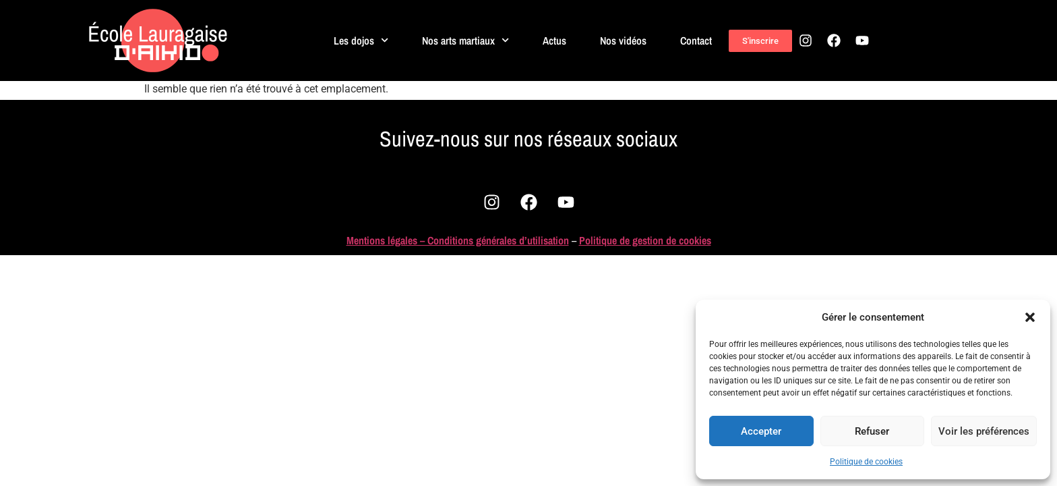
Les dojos (361, 40)
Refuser (872, 431)
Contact (697, 40)
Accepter (761, 431)
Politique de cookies (866, 461)
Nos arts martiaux (466, 40)
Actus (555, 40)
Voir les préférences (983, 431)
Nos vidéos (624, 40)
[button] (1030, 317)
